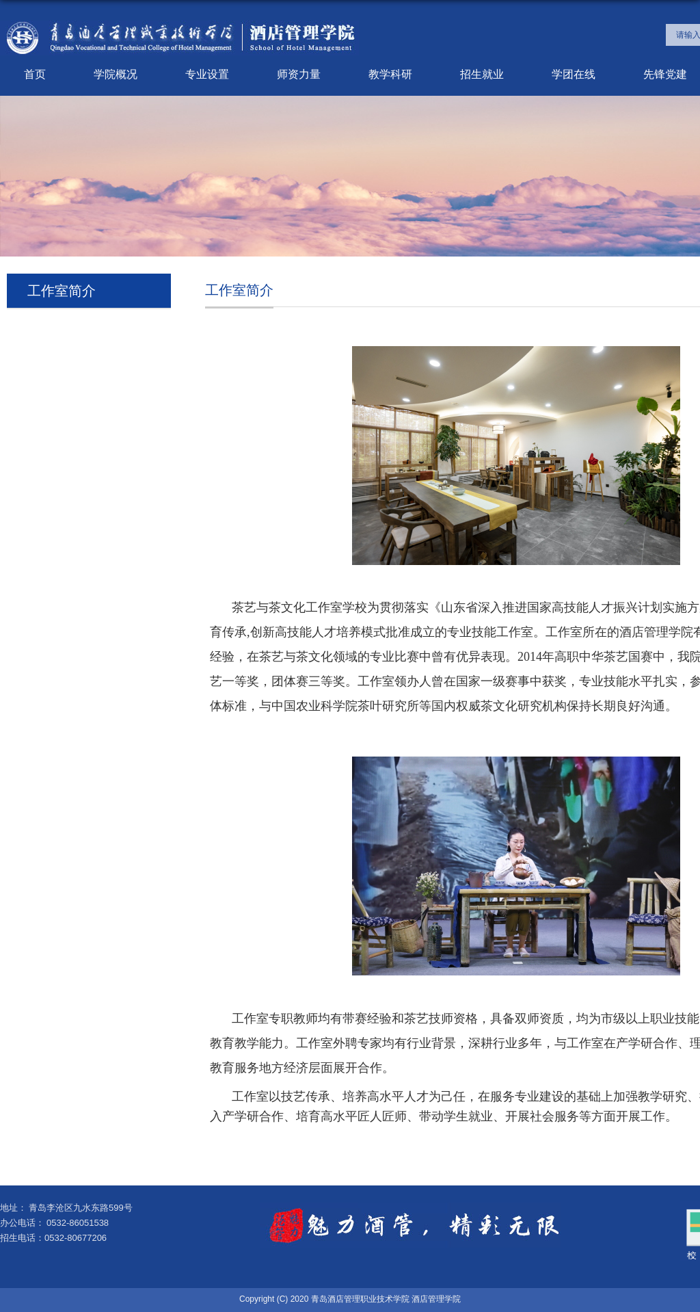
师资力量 (299, 74)
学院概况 (115, 74)
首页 (35, 74)
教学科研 (390, 74)
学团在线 (573, 74)
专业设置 (207, 74)
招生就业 (482, 74)
